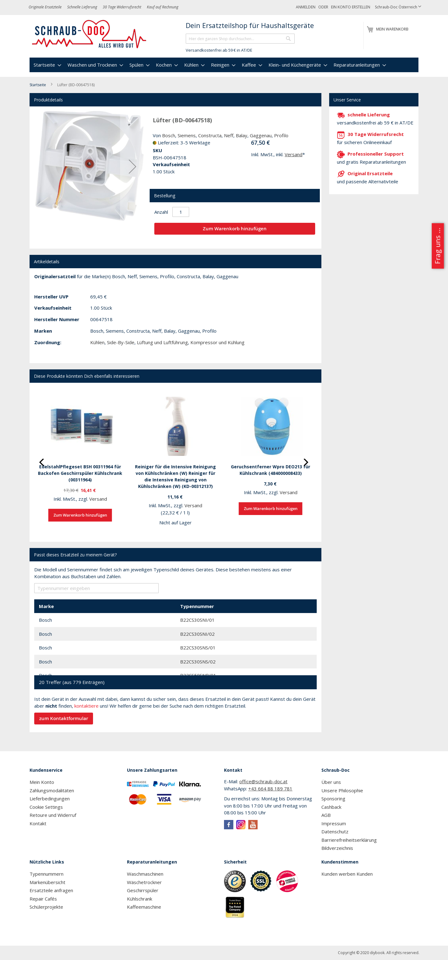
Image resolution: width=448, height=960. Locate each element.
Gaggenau (261, 135)
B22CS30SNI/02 (197, 634)
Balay (241, 135)
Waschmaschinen (145, 874)
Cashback (331, 807)
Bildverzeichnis (337, 848)
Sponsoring (333, 798)
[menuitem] (46, 65)
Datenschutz (334, 831)
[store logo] (89, 34)
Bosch (168, 135)
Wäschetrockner (144, 882)
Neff (228, 135)
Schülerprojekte (46, 907)
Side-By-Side (120, 342)
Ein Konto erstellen (350, 7)
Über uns (331, 782)
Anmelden (305, 7)
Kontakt (38, 823)
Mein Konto (42, 782)
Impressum (333, 823)
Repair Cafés (43, 899)
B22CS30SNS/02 (198, 661)
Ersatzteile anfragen (51, 890)
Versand (293, 154)
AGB (326, 815)
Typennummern (46, 874)
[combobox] (240, 39)
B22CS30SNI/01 (197, 620)
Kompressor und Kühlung (217, 342)
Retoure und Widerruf (53, 815)
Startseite (38, 84)
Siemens (187, 135)
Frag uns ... (437, 246)
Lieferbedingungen (50, 798)
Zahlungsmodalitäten (52, 790)
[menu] (224, 65)
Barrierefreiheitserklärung (349, 840)
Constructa (210, 135)
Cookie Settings (46, 807)
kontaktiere (86, 706)
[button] (398, 7)
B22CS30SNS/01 (198, 647)
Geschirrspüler (142, 890)
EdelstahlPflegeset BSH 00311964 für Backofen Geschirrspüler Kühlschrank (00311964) (80, 473)
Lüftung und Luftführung (162, 342)
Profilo (281, 135)
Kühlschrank (139, 899)
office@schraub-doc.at (263, 781)
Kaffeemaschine (144, 907)
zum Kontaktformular (63, 718)
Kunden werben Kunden (347, 874)
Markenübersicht (47, 882)
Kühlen (97, 342)
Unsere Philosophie (342, 790)
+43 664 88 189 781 (270, 788)
